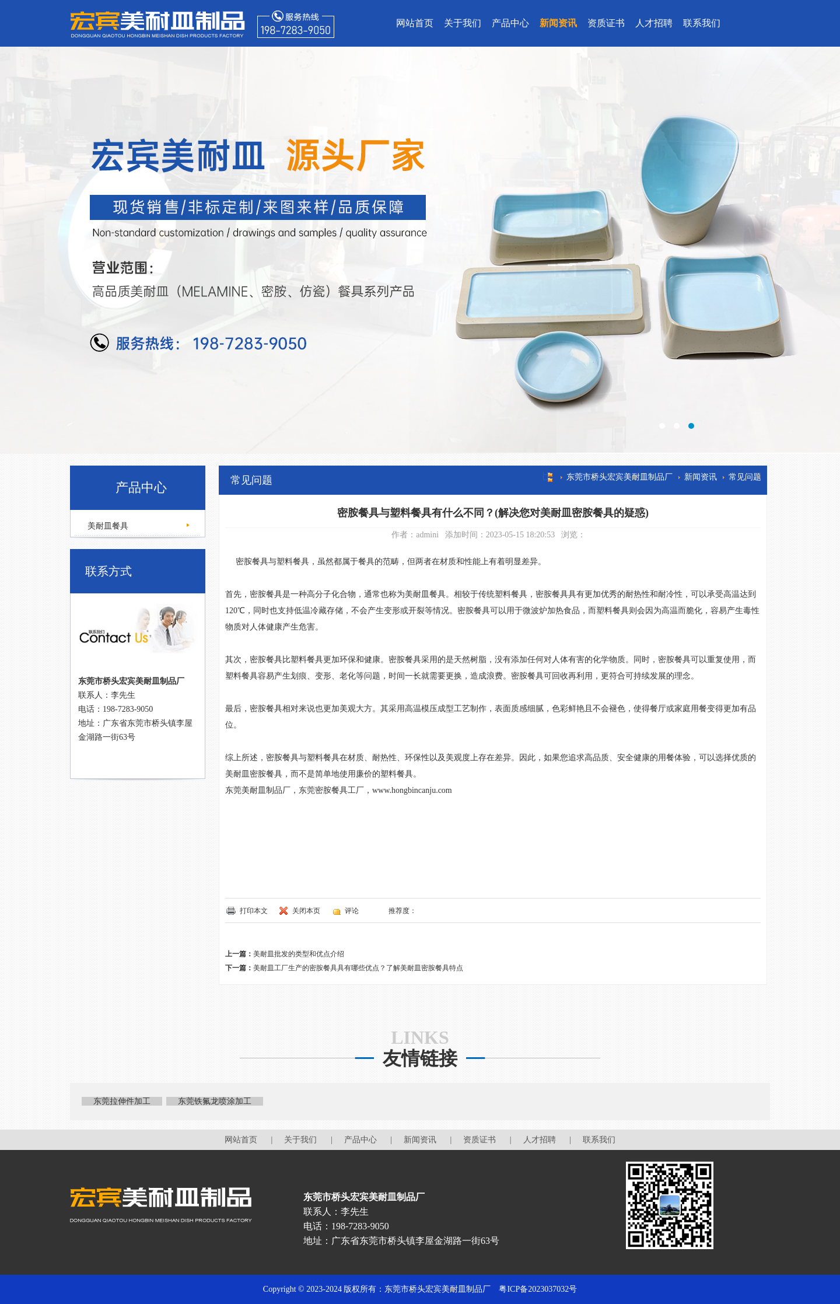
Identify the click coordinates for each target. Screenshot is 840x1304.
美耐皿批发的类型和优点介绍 (298, 954)
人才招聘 (654, 23)
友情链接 (420, 1058)
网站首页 (414, 23)
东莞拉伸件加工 (121, 1101)
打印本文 (254, 911)
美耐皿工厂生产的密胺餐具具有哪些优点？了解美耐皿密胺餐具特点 (358, 968)
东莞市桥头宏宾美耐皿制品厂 (619, 477)
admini (427, 534)
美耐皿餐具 (106, 526)
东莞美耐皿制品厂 (257, 790)
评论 (352, 911)
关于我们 (462, 23)
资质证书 (606, 23)
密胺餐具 (246, 561)
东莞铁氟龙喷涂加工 (214, 1101)
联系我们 (701, 23)
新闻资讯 (558, 23)
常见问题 (745, 477)
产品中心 (510, 23)
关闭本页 (306, 911)
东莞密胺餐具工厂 (331, 790)
